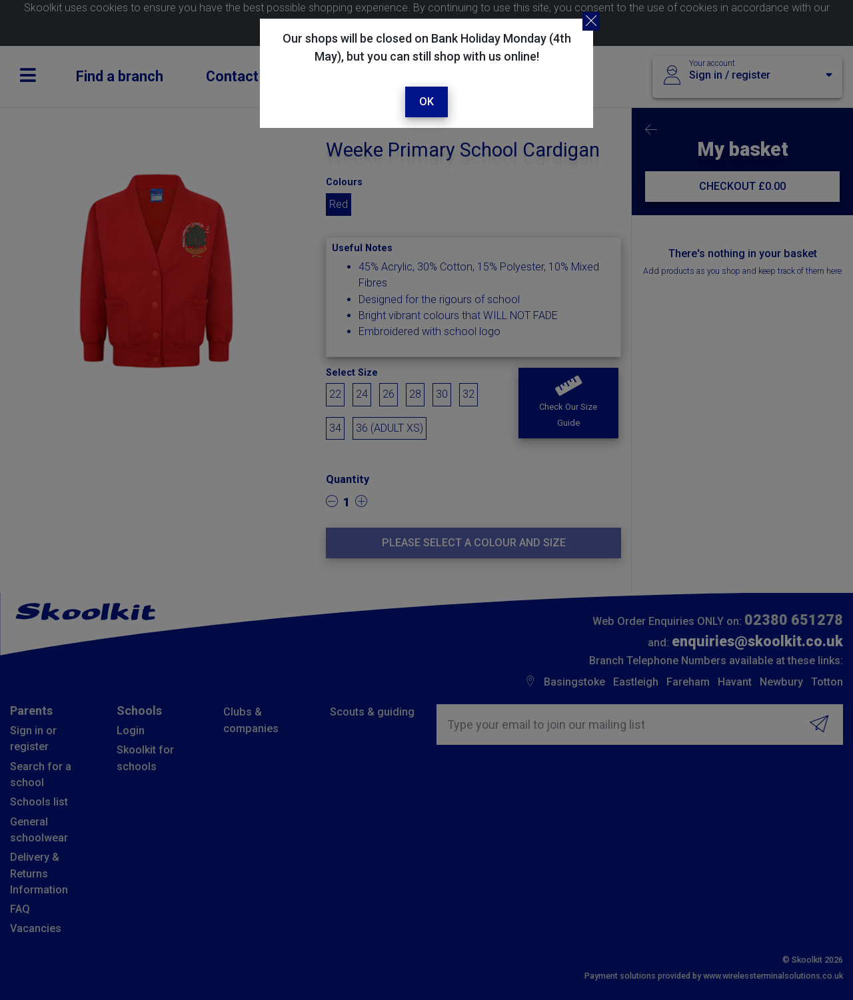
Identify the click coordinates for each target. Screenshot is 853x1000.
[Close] (591, 21)
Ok (426, 101)
